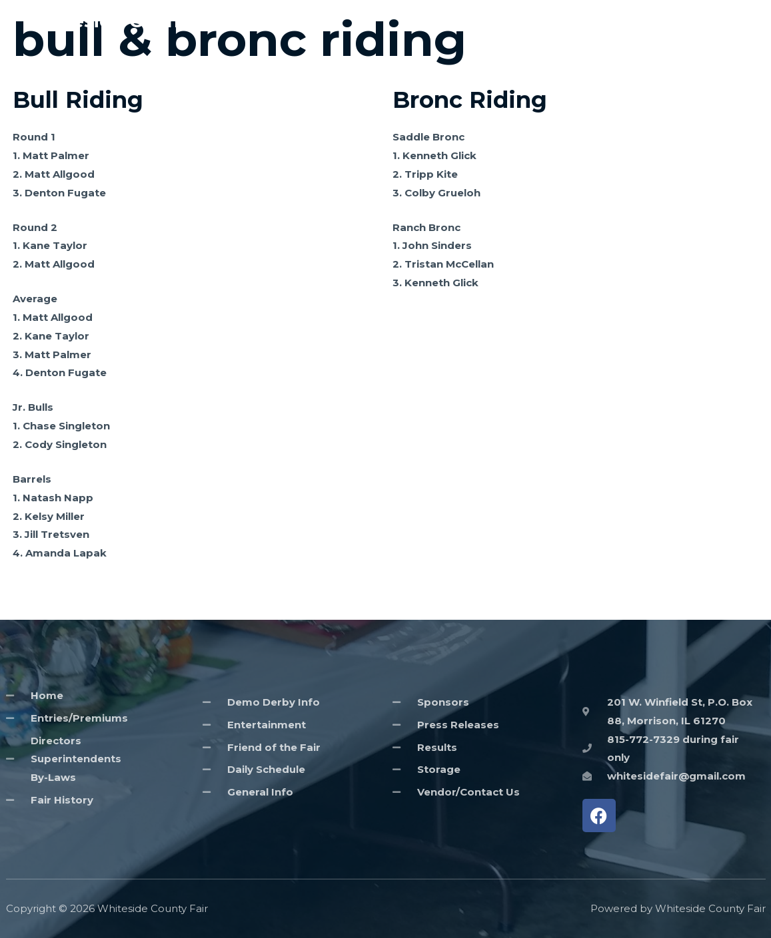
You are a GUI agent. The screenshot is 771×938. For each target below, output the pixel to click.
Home (488, 21)
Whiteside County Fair (132, 20)
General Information (576, 21)
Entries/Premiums (692, 21)
